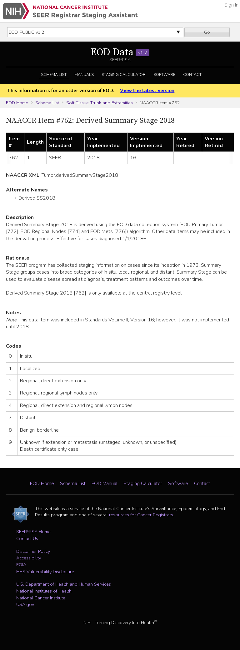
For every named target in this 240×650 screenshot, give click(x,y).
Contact (192, 74)
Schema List (54, 74)
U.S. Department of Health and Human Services (63, 584)
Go (207, 32)
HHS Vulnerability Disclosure (45, 571)
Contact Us (27, 538)
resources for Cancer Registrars (141, 515)
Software (164, 74)
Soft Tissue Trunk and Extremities (99, 103)
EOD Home (17, 103)
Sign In (231, 5)
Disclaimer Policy (33, 551)
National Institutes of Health (44, 591)
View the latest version (147, 90)
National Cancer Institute (40, 598)
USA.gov (25, 604)
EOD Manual (105, 483)
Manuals (84, 74)
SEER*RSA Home (33, 531)
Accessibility (28, 558)
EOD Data (120, 52)
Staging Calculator (124, 74)
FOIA (21, 565)
